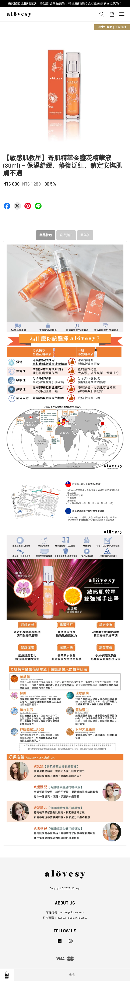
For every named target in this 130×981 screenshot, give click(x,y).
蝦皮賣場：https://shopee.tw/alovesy (65, 918)
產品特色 (45, 235)
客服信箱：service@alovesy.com (65, 912)
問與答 (85, 235)
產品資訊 (66, 235)
